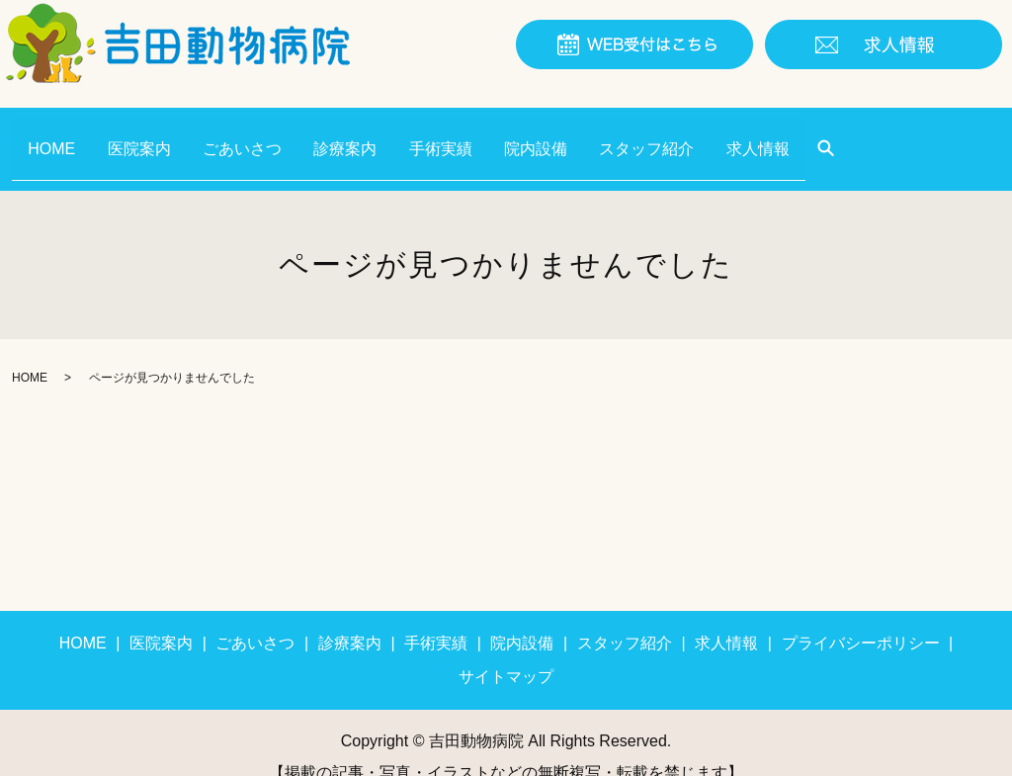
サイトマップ (506, 649)
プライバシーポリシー (861, 615)
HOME (56, 134)
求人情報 (826, 134)
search (899, 135)
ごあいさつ (264, 134)
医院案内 (152, 134)
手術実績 (481, 134)
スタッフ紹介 (705, 134)
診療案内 (377, 134)
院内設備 (586, 134)
